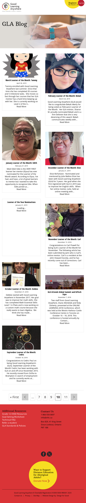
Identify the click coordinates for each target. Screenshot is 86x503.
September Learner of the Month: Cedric (21, 353)
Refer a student (9, 422)
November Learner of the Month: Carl (64, 239)
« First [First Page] (14, 397)
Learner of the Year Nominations (21, 202)
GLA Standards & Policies (14, 425)
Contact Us (18, 496)
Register (73, 4)
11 (66, 397)
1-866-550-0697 (47, 414)
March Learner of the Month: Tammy (21, 80)
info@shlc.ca (46, 417)
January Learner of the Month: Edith (21, 162)
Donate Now (40, 480)
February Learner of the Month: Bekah (64, 95)
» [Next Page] (74, 397)
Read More (21, 106)
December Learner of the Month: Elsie (64, 167)
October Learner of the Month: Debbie (21, 289)
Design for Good (63, 496)
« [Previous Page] (25, 397)
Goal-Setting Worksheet (13, 416)
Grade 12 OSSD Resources (14, 413)
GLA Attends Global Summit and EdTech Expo (64, 293)
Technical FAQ (8, 419)
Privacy (27, 496)
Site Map (36, 496)
